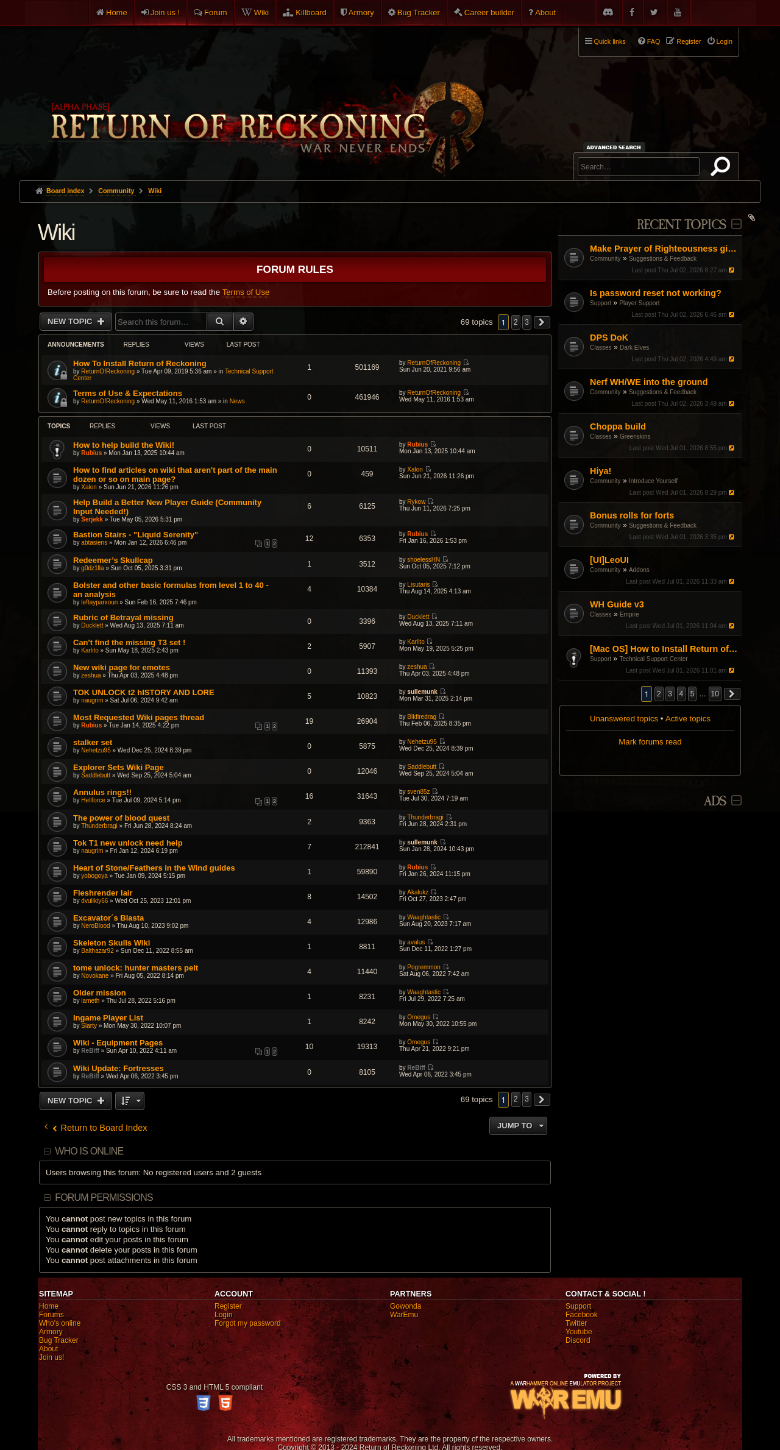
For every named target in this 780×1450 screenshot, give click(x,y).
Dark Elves (634, 347)
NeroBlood (95, 925)
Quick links (610, 41)
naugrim (92, 700)
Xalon (89, 487)
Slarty (89, 1025)
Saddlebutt (95, 775)
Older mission (99, 992)
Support (600, 303)
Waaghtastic (424, 917)
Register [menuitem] (688, 41)
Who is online (89, 1151)
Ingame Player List (108, 1017)
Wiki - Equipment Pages (118, 1042)
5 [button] (692, 694)
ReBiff (90, 1050)
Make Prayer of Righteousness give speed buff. (664, 248)
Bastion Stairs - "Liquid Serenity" (135, 534)
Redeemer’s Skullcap (113, 560)
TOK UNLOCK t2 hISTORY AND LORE (143, 692)
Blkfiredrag (421, 716)
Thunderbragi (99, 825)
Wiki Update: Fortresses (118, 1068)
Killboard (311, 12)
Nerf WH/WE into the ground (648, 382)
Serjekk (92, 519)
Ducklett (92, 625)
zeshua (91, 675)
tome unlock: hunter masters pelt (135, 967)
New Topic (71, 321)
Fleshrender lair (103, 892)
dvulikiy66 (94, 900)
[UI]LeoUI (609, 560)
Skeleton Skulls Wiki (111, 942)
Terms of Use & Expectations (127, 393)
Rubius (91, 453)
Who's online (59, 1323)
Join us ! (165, 12)
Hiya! (600, 471)
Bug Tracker (418, 12)
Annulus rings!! (102, 792)
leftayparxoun (99, 602)
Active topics (688, 718)
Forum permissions (104, 1197)
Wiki (261, 12)
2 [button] (659, 694)
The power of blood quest (121, 817)
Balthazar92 (97, 950)
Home (116, 12)
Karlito (89, 650)
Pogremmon (423, 967)
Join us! (51, 1357)
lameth (90, 1000)
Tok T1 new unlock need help (128, 842)
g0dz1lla (92, 568)
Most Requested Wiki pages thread (138, 717)
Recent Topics (681, 225)
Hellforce (93, 800)
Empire (629, 614)
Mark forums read (650, 741)
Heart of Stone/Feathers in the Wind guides (154, 867)
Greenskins (635, 436)
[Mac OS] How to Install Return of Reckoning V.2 (664, 649)
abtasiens (94, 542)
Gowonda (405, 1306)
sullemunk (422, 691)
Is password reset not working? (656, 293)
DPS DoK (609, 337)
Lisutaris (418, 584)
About (545, 12)
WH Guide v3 (617, 604)
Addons (639, 570)
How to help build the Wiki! (123, 445)
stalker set (92, 742)
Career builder (489, 12)
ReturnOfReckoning (108, 371)
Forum (215, 12)
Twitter (576, 1323)
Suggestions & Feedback (663, 258)
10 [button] (715, 694)
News (237, 401)
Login (223, 1314)
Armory (361, 12)
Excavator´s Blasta (108, 917)
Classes (601, 347)
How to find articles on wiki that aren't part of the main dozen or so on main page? (175, 474)
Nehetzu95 (95, 750)
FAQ (654, 41)
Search (723, 169)
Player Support (639, 303)
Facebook (582, 1314)
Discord (578, 1340)
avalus (416, 942)
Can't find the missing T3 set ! (129, 642)
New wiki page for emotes (121, 667)
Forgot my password (247, 1323)
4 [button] (681, 694)
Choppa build (618, 426)
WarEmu (404, 1314)
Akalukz (417, 892)
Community (605, 258)
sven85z (418, 791)
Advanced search (615, 147)
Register (228, 1306)
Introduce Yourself (653, 481)
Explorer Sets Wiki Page (118, 767)
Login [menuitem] (724, 41)
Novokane (94, 975)
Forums (51, 1314)
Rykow (416, 501)
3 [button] (670, 694)
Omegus (418, 1017)
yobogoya (94, 875)
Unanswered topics (624, 718)
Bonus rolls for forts (632, 515)
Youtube (579, 1332)
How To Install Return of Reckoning (140, 363)
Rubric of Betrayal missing (123, 617)
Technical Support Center (653, 659)
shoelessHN (423, 559)
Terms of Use (246, 292)
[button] (732, 694)
